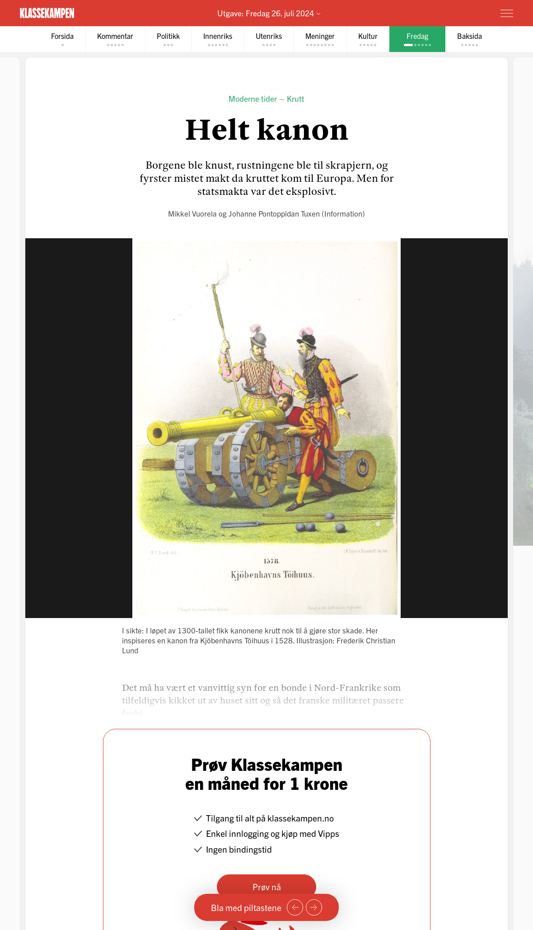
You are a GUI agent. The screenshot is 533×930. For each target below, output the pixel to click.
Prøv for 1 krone (454, 12)
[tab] (62, 39)
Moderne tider (253, 98)
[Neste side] (314, 907)
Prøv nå (266, 886)
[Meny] (506, 13)
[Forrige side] (295, 907)
